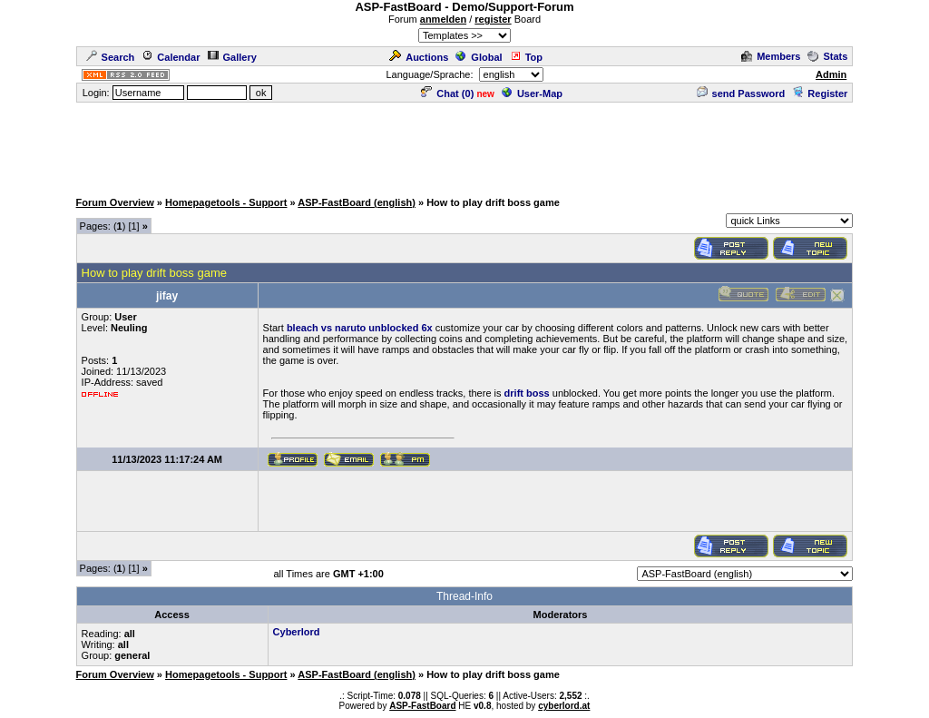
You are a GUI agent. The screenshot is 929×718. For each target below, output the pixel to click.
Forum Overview (115, 202)
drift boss (527, 393)
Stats (827, 56)
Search (110, 57)
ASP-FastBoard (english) (357, 202)
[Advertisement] (464, 145)
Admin (831, 74)
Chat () (447, 93)
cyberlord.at (564, 706)
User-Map (532, 93)
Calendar (171, 57)
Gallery (232, 57)
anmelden (443, 19)
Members (770, 56)
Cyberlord (296, 631)
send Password (741, 93)
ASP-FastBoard (422, 706)
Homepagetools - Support (226, 202)
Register (819, 93)
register (492, 19)
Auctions (418, 57)
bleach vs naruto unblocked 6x (360, 327)
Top (526, 57)
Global (478, 57)
